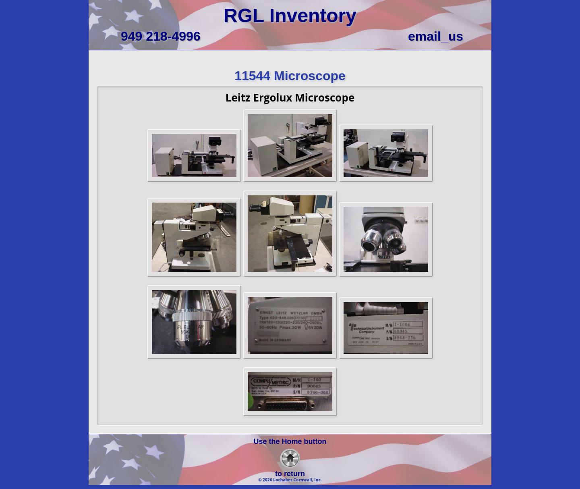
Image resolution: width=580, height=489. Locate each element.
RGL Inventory (290, 15)
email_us (435, 36)
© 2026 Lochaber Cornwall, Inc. (290, 480)
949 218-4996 (161, 36)
